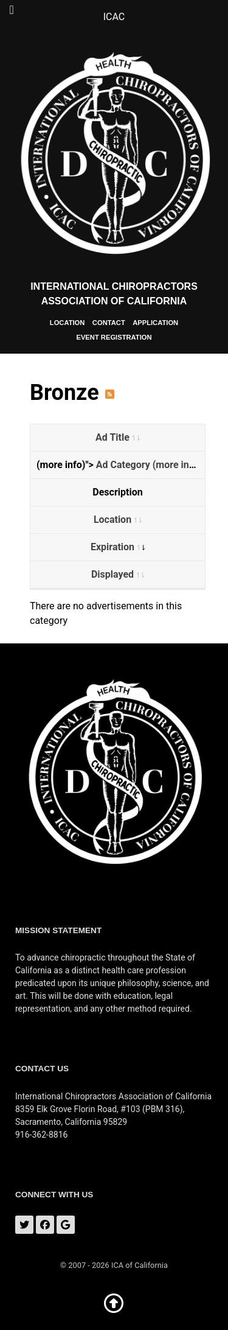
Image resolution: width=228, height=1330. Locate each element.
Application (155, 322)
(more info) (177, 465)
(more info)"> (120, 465)
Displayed (117, 574)
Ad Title (117, 437)
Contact (108, 322)
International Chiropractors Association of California (114, 293)
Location (67, 322)
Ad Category (124, 465)
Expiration (118, 547)
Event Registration (113, 337)
